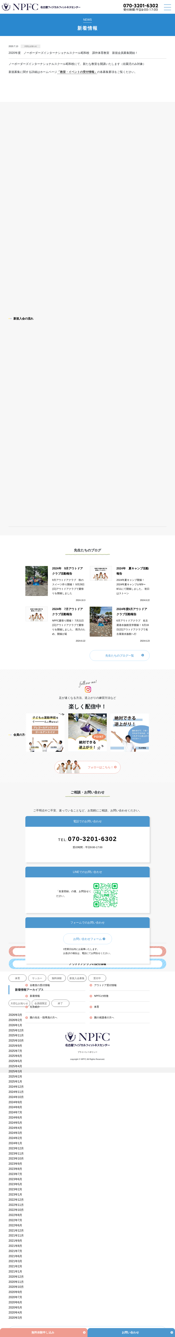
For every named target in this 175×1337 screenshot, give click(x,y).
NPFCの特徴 (101, 995)
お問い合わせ (130, 1332)
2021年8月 (15, 1245)
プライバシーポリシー (87, 1052)
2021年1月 (15, 1271)
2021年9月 (15, 1240)
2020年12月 (16, 1276)
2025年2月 (15, 1076)
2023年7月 (15, 1174)
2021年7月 (15, 1251)
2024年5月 (15, 1122)
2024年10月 (16, 1097)
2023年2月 (15, 1189)
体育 (17, 978)
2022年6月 (15, 1225)
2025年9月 (15, 1045)
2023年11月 (16, 1153)
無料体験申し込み (42, 1332)
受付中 (97, 978)
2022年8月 (15, 1215)
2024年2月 (15, 1138)
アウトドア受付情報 (105, 985)
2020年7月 (15, 1297)
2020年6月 (15, 1302)
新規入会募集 (76, 978)
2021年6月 (15, 1256)
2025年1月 (15, 1081)
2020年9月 (15, 1292)
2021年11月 (16, 1235)
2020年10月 (16, 1286)
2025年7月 (15, 1050)
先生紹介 (35, 1006)
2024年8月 (15, 1107)
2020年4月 (15, 1312)
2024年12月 (16, 1086)
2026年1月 (15, 1025)
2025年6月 (15, 1055)
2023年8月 (15, 1168)
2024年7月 (15, 1112)
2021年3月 (15, 1261)
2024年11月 (16, 1091)
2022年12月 (16, 1199)
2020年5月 (15, 1307)
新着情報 (35, 995)
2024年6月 (15, 1117)
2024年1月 (15, 1143)
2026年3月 (15, 1014)
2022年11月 (16, 1204)
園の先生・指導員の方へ (43, 1017)
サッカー (37, 978)
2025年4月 (15, 1066)
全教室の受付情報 (40, 985)
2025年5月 (15, 1061)
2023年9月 (15, 1163)
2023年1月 (15, 1194)
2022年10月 (16, 1209)
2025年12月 (16, 1030)
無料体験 (57, 978)
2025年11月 (16, 1035)
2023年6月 (15, 1179)
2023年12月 (16, 1148)
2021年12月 (16, 1230)
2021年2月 (15, 1266)
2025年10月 (16, 1040)
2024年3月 (15, 1132)
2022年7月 (15, 1220)
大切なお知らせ (30, 46)
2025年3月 (15, 1071)
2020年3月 (15, 1317)
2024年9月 (15, 1102)
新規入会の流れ (21, 318)
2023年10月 (16, 1158)
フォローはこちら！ (102, 767)
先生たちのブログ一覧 (119, 655)
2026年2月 (15, 1020)
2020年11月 (16, 1281)
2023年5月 (15, 1184)
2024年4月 (15, 1127)
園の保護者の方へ (104, 1017)
